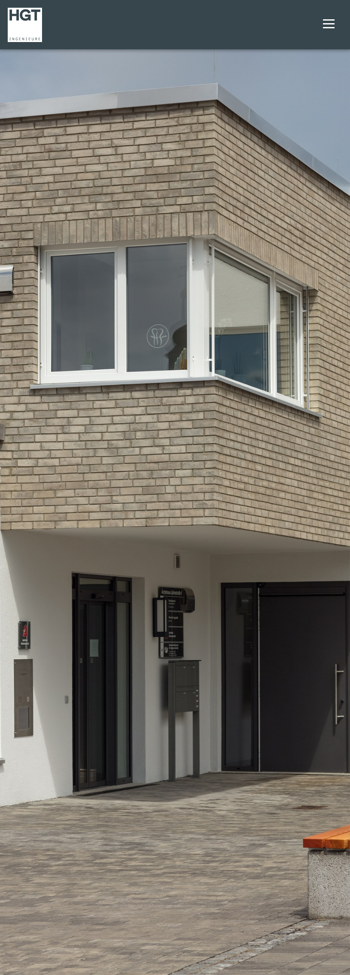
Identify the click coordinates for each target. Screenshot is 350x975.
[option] (175, 487)
